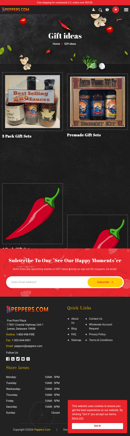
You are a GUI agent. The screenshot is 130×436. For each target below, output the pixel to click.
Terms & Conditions (101, 340)
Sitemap (76, 340)
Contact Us (95, 318)
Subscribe (105, 282)
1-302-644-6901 (21, 340)
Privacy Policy (97, 334)
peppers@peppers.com (28, 346)
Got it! (97, 425)
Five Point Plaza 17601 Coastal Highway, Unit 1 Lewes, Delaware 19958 (25, 324)
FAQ (73, 334)
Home (56, 43)
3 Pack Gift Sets (16, 136)
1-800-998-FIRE (25, 334)
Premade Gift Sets (84, 138)
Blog (74, 328)
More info (77, 418)
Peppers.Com (42, 429)
